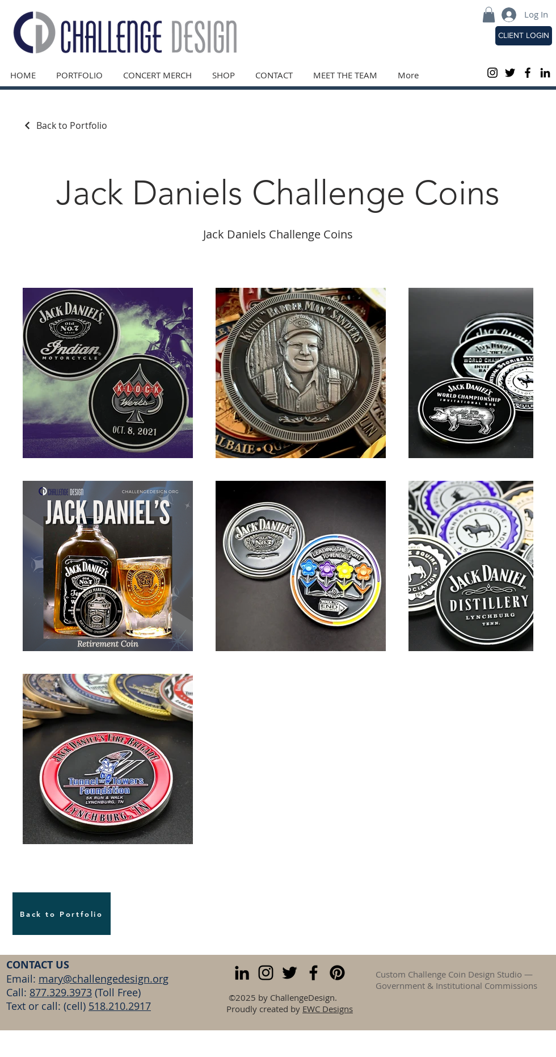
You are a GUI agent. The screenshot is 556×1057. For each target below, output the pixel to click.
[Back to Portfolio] (65, 125)
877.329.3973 (61, 992)
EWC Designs (327, 1008)
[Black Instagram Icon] (492, 72)
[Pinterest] (337, 973)
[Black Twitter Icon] (510, 72)
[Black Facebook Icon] (527, 72)
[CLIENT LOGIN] (523, 35)
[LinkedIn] (545, 72)
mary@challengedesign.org (104, 978)
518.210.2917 (120, 1006)
